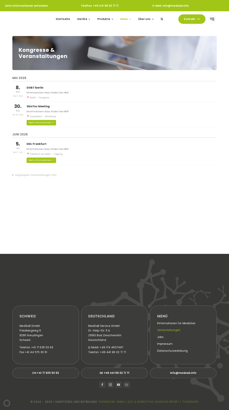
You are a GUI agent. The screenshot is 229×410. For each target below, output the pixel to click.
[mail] (126, 384)
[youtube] (118, 384)
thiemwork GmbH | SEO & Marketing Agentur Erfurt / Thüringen (148, 402)
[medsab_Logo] (28, 15)
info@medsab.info (176, 6)
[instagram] (110, 384)
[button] (162, 19)
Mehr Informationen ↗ (41, 122)
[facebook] (102, 384)
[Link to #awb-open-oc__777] (212, 19)
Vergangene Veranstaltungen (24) (36, 175)
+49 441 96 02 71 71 (105, 6)
